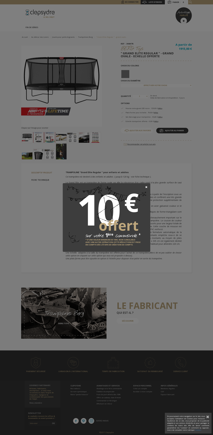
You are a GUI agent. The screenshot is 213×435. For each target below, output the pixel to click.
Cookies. (198, 430)
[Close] (146, 187)
